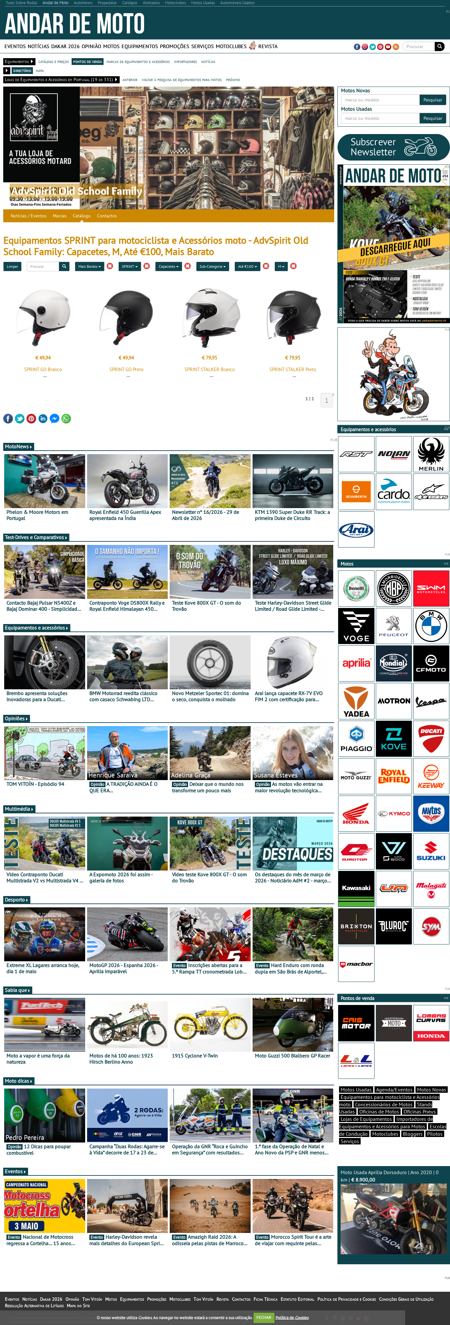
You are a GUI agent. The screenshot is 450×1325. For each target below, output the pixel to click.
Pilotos (435, 1134)
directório (22, 70)
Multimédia (19, 809)
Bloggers (413, 1134)
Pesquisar (433, 100)
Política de (291, 1317)
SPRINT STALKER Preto (292, 369)
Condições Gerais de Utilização (406, 1299)
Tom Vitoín (92, 1299)
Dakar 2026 (65, 46)
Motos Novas (431, 1089)
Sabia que (18, 990)
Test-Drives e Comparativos (36, 537)
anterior (130, 79)
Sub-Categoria (213, 266)
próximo (233, 79)
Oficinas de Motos (379, 1111)
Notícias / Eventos (28, 216)
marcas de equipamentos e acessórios (138, 61)
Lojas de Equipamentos (366, 1119)
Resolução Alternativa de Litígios (34, 1306)
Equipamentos (140, 46)
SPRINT (130, 266)
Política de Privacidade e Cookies (346, 1299)
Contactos (107, 216)
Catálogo (82, 216)
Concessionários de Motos (384, 1104)
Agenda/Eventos (394, 1089)
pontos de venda (87, 61)
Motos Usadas (356, 1089)
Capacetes (169, 266)
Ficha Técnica (265, 1299)
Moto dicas (19, 1081)
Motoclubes (231, 46)
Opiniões (16, 718)
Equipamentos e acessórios (37, 627)
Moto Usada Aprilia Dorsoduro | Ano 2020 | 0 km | (394, 1211)
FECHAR (263, 1317)
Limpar (12, 266)
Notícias (38, 46)
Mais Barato (89, 266)
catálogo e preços (53, 61)
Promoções (174, 46)
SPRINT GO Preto (126, 369)
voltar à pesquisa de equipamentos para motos (182, 79)
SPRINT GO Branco (43, 369)
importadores (185, 61)
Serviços (202, 46)
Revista (267, 46)
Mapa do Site (78, 1306)
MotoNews (19, 446)
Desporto (17, 899)
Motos (111, 46)
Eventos (15, 46)
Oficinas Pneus (420, 1111)
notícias (208, 61)
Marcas (59, 216)
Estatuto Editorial (297, 1299)
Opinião (91, 46)
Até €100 (247, 266)
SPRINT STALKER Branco (210, 369)
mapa (40, 70)
